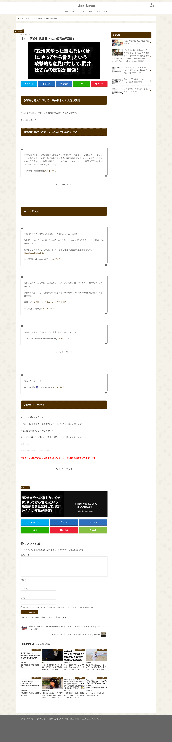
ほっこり (75, 11)
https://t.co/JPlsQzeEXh (34, 253)
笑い (98, 11)
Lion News (86, 5)
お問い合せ (41, 719)
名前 (23, 580)
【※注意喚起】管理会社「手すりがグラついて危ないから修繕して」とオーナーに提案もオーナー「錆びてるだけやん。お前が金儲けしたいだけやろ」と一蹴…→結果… (130, 55)
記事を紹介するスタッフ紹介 (59, 719)
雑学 (90, 11)
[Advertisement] (64, 191)
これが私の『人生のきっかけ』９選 (130, 90)
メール (24, 589)
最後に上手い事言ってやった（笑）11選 (129, 81)
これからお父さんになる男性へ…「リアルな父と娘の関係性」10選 (129, 70)
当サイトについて (27, 719)
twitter (27, 444)
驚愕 (105, 11)
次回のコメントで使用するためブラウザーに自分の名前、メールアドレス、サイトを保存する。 (58, 608)
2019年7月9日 (48, 308)
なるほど (26, 487)
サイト (23, 598)
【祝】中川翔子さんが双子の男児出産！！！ (130, 43)
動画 (66, 11)
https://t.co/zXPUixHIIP (56, 302)
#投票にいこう (40, 302)
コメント (25, 555)
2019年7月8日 (50, 171)
